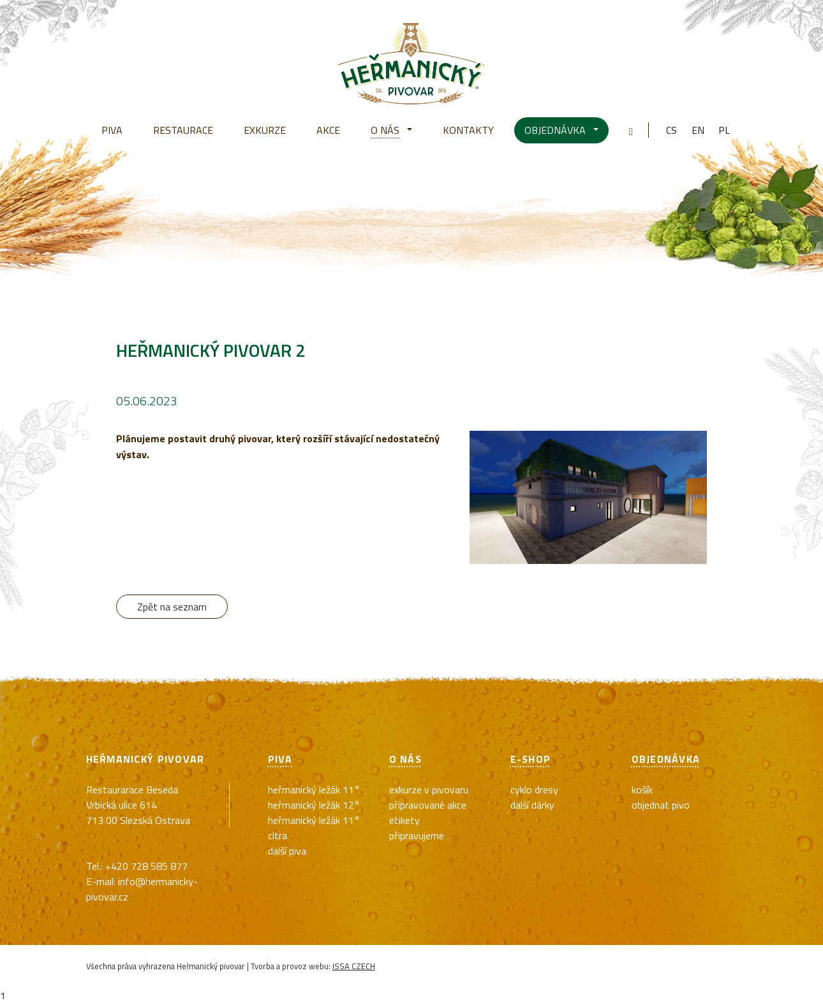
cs (671, 130)
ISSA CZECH (353, 966)
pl (724, 130)
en (698, 130)
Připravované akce (427, 804)
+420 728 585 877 (146, 866)
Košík (642, 789)
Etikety (404, 820)
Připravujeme (416, 835)
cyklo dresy (534, 789)
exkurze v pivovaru (428, 789)
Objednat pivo (661, 804)
